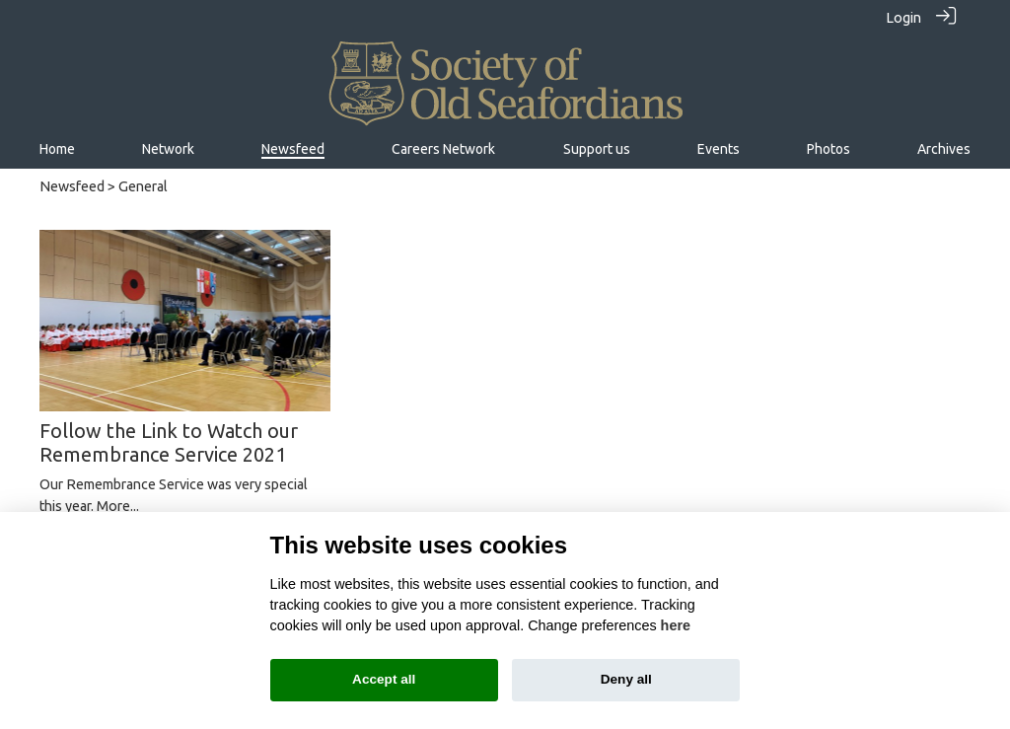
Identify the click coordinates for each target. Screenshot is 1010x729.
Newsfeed (72, 186)
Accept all (383, 679)
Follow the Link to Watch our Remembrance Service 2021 (168, 442)
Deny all (626, 679)
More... (118, 506)
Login (903, 18)
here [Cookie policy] (675, 625)
